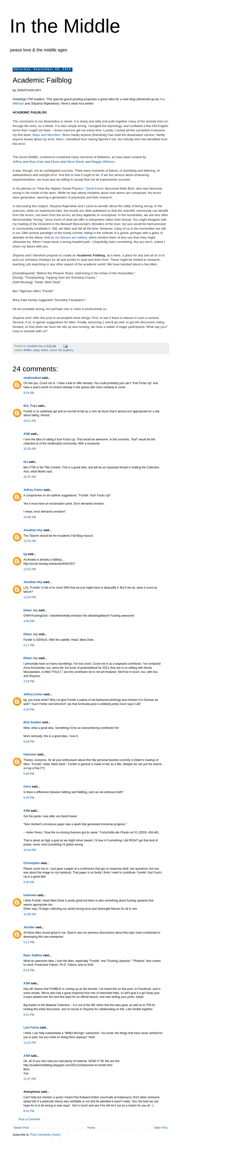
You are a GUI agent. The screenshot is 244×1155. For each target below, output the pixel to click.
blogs (37, 350)
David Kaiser (95, 188)
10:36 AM (29, 914)
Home (91, 1127)
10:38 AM (29, 517)
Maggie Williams (103, 161)
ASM (26, 434)
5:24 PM (28, 797)
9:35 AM (28, 882)
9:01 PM (28, 1014)
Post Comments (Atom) (45, 1134)
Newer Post (21, 1127)
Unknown (29, 754)
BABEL (28, 350)
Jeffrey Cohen (33, 490)
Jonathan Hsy (33, 530)
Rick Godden (32, 722)
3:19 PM (28, 681)
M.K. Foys (30, 406)
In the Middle (65, 26)
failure (44, 350)
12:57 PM (29, 1079)
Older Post (160, 1127)
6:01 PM (28, 1111)
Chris (27, 786)
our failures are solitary (71, 237)
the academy (65, 350)
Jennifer (29, 927)
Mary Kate (36, 161)
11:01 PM (29, 1042)
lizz (25, 462)
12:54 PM (29, 597)
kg (25, 554)
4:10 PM (28, 709)
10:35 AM (29, 449)
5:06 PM (28, 773)
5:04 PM (28, 741)
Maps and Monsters (46, 135)
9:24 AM (28, 392)
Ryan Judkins (32, 955)
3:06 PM (28, 621)
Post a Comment (29, 1119)
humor (53, 350)
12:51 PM (29, 541)
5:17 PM (28, 942)
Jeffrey (17, 161)
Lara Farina (31, 1027)
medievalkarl (32, 378)
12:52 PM (29, 569)
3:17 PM (28, 645)
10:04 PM (29, 850)
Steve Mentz (75, 161)
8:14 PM (28, 970)
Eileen (55, 161)
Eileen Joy (30, 610)
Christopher (31, 863)
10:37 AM (29, 477)
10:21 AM (29, 421)
